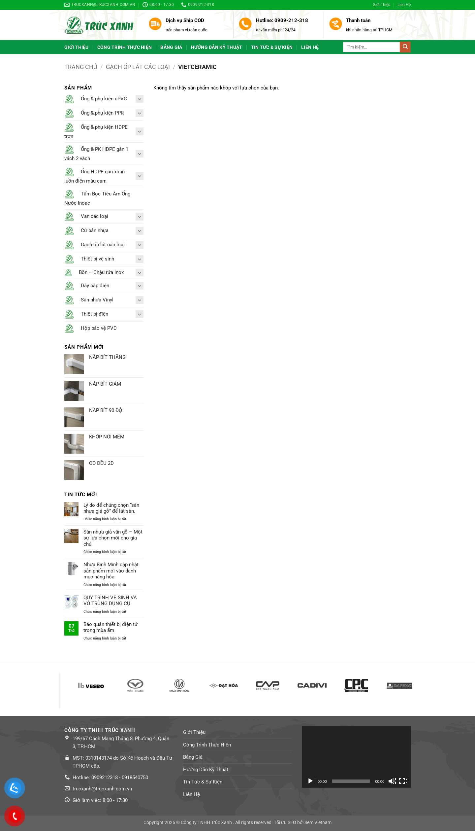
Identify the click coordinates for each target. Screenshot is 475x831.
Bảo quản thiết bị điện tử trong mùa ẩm (110, 627)
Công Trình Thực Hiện (124, 47)
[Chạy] (311, 781)
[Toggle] (139, 99)
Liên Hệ (404, 4)
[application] (356, 757)
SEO (292, 822)
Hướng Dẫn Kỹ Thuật (216, 47)
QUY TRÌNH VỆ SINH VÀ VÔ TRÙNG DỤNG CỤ (110, 600)
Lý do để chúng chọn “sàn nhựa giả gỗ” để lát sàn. (111, 508)
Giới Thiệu (382, 4)
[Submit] (405, 47)
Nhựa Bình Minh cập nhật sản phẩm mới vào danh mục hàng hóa (111, 571)
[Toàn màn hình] (403, 781)
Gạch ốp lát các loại (138, 67)
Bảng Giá (171, 47)
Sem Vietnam (318, 822)
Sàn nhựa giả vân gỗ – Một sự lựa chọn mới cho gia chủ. (112, 538)
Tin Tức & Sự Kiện (272, 47)
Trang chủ (80, 67)
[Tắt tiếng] (392, 781)
